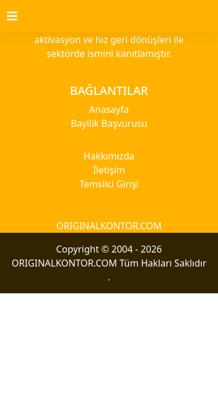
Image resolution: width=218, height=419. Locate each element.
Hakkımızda (109, 156)
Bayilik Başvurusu (109, 123)
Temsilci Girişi (109, 183)
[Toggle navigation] (19, 16)
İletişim (109, 170)
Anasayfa (108, 109)
